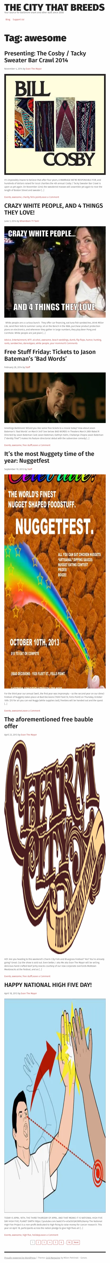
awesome (17, 197)
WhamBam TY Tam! (29, 221)
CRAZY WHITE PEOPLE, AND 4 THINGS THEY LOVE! (53, 209)
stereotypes (29, 343)
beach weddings (60, 339)
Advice (7, 339)
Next (76, 1242)
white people (42, 343)
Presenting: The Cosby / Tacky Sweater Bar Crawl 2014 (45, 57)
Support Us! (18, 19)
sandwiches (16, 343)
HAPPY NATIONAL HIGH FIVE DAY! (48, 984)
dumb (72, 339)
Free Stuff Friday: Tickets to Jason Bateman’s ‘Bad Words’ (50, 355)
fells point (35, 197)
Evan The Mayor (34, 68)
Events (7, 197)
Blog (8, 19)
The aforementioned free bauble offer (48, 723)
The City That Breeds (54, 7)
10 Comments (70, 343)
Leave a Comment (50, 197)
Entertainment (19, 339)
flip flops (80, 339)
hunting (97, 339)
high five (27, 1235)
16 (69, 1242)
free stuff (27, 445)
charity (26, 197)
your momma (57, 343)
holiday (36, 1235)
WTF (30, 339)
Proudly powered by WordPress (20, 1257)
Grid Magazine (53, 1257)
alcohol (36, 339)
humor (89, 339)
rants (6, 343)
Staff (27, 367)
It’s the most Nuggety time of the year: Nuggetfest (49, 457)
